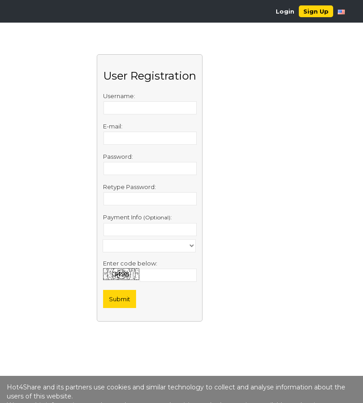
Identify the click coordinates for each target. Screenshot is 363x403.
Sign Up (316, 11)
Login (285, 11)
